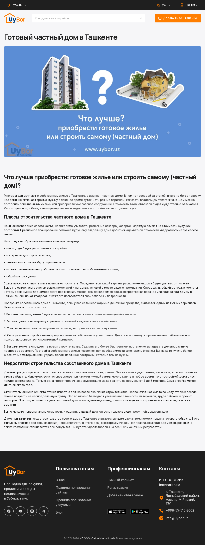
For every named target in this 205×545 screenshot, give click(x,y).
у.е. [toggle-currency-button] (164, 5)
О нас (60, 480)
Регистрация (117, 488)
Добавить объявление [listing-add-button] (178, 18)
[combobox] (83, 18)
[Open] (141, 18)
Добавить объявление (125, 495)
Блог (59, 512)
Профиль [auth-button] (189, 5)
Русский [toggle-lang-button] (16, 5)
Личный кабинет (120, 480)
